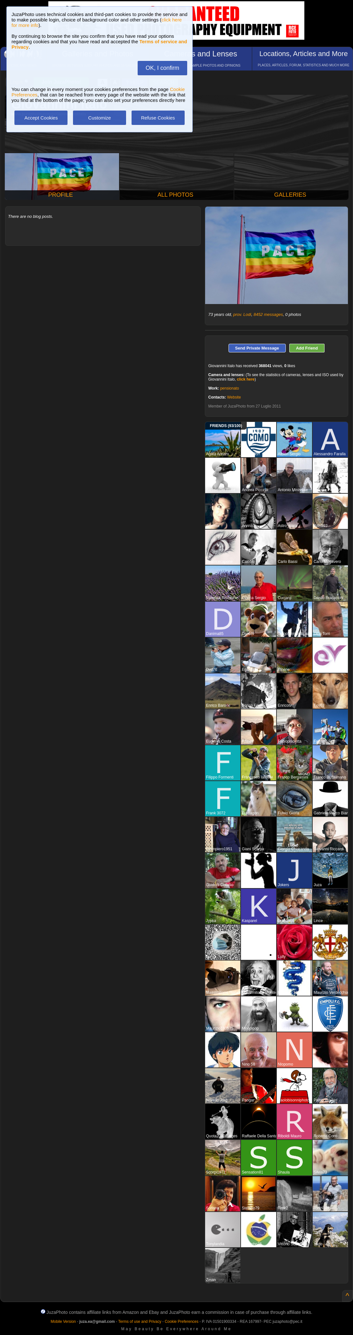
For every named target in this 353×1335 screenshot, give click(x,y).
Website (234, 397)
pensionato (229, 388)
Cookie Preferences (181, 1321)
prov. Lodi (242, 314)
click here (245, 379)
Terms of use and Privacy (139, 1321)
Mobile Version (63, 1321)
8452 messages (268, 314)
